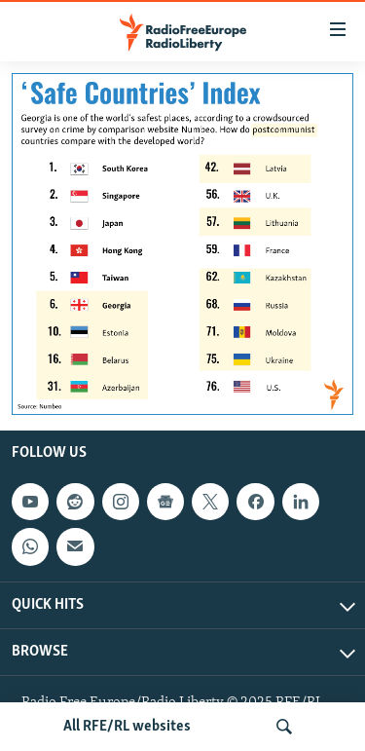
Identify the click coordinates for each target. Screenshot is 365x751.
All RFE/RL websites (127, 726)
